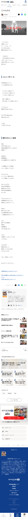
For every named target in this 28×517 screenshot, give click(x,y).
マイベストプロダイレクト (14, 499)
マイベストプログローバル (14, 504)
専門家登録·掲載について (14, 484)
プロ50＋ (14, 500)
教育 (6, 18)
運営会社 (14, 486)
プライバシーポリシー (14, 490)
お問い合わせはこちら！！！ (8, 279)
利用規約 (14, 488)
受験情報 (9, 393)
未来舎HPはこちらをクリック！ (9, 271)
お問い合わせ (14, 492)
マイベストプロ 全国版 (14, 494)
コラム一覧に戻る (14, 399)
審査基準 (7, 474)
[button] (20, 305)
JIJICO (14, 502)
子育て (3, 393)
